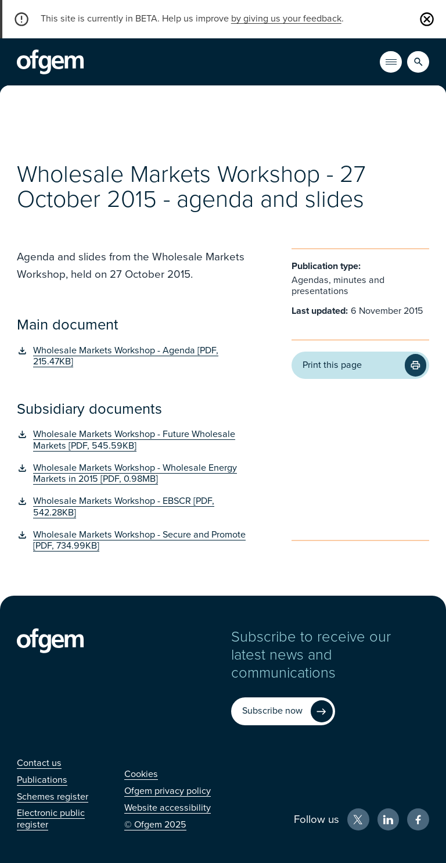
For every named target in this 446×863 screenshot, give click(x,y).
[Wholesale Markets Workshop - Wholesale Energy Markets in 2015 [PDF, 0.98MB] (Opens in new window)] (137, 474)
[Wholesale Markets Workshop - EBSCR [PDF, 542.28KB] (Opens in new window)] (137, 507)
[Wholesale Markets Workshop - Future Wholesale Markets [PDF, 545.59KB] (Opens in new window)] (137, 440)
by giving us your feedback (286, 18)
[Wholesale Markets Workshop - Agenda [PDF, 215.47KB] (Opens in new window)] (137, 356)
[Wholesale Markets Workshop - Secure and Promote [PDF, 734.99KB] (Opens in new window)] (137, 540)
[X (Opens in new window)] (358, 819)
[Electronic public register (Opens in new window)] (51, 818)
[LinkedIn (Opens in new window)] (388, 819)
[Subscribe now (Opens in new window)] (283, 711)
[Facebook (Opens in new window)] (418, 819)
